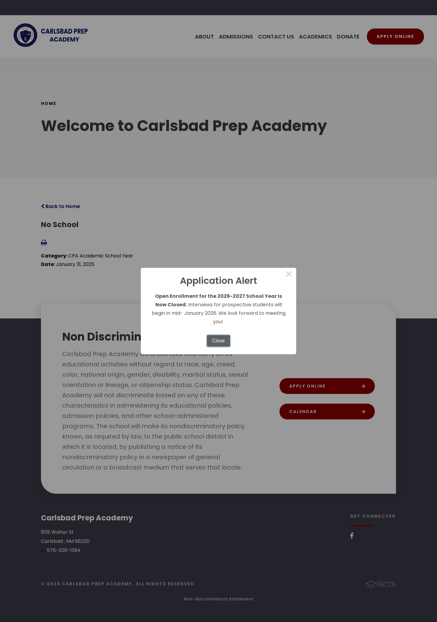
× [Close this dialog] (289, 275)
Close (218, 340)
